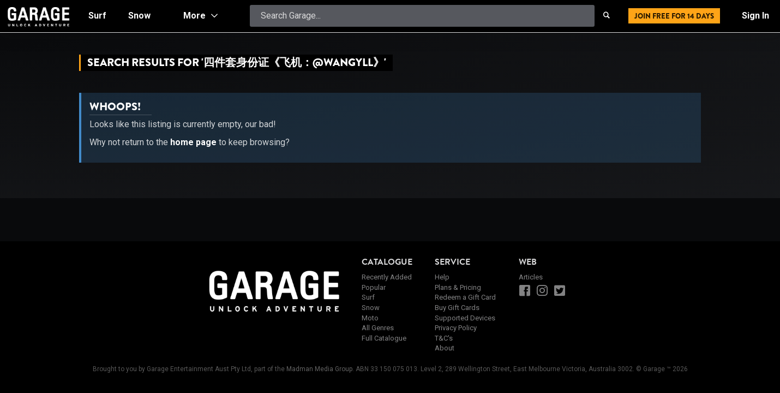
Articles (531, 277)
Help (442, 277)
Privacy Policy (456, 328)
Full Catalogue (384, 338)
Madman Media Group (319, 369)
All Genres (378, 328)
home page (193, 142)
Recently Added (387, 277)
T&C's (444, 338)
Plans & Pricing (458, 287)
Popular (374, 287)
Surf (368, 297)
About (444, 348)
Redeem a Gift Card (465, 297)
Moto (370, 318)
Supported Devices (465, 318)
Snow (371, 307)
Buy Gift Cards (457, 307)
